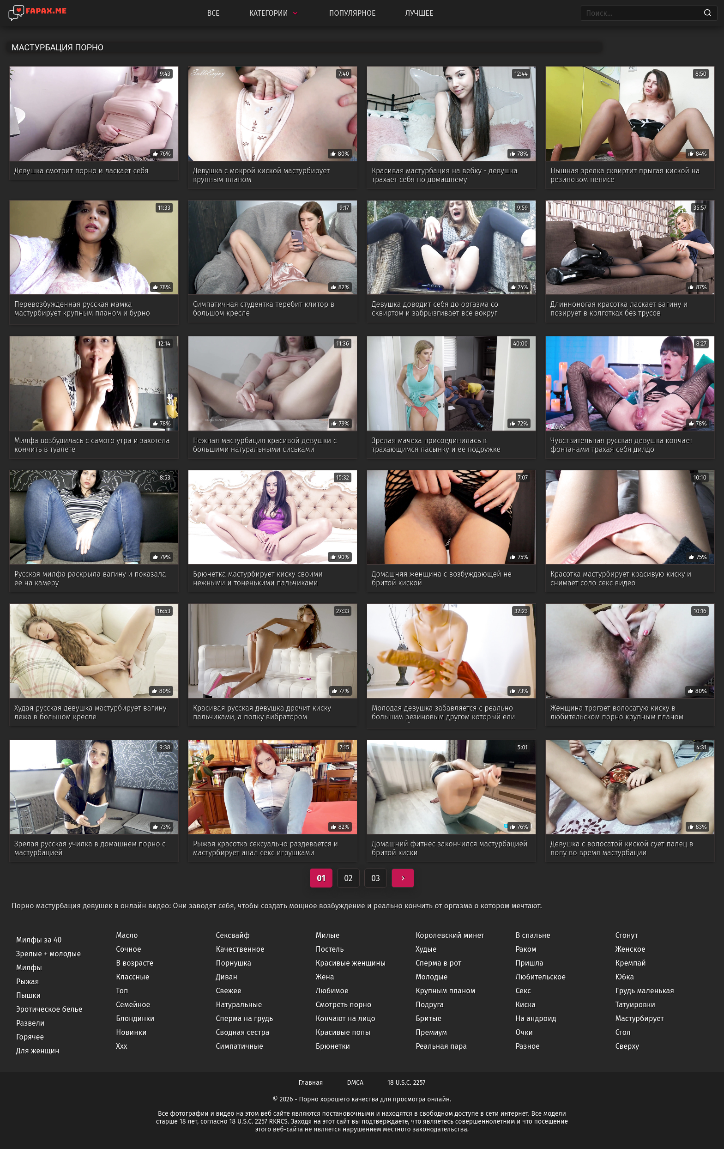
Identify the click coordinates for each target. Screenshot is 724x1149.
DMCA (355, 1083)
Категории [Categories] (274, 13)
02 (348, 878)
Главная (311, 1083)
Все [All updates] (213, 13)
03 (375, 878)
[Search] (707, 13)
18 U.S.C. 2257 (406, 1083)
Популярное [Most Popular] (352, 13)
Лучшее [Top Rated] (419, 13)
